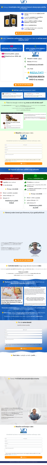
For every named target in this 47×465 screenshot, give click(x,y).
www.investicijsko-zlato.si (33, 461)
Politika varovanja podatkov (21, 461)
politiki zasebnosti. (14, 345)
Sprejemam (40, 463)
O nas (28, 461)
